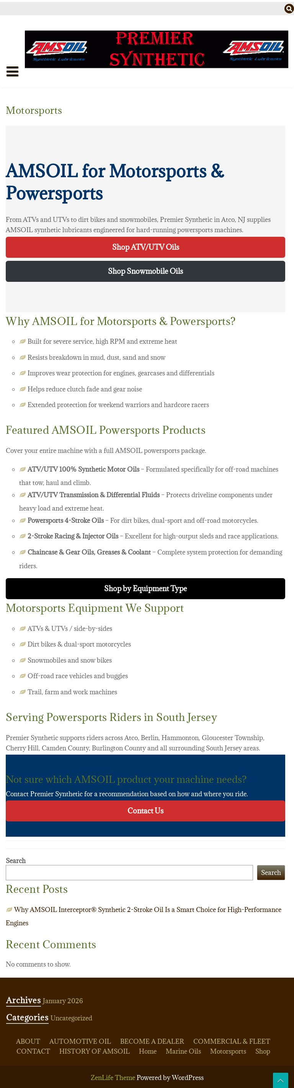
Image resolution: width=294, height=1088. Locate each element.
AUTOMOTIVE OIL (80, 1041)
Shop (262, 1051)
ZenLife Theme (114, 1077)
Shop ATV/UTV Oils (145, 247)
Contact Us (145, 810)
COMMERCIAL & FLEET (231, 1041)
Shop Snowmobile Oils (145, 271)
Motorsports (228, 1051)
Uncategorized (71, 1018)
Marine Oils (183, 1051)
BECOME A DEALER (152, 1041)
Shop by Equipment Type (145, 588)
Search (16, 861)
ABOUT (28, 1041)
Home (21, 86)
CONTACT (33, 1051)
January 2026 (63, 1001)
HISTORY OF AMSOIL (94, 1051)
